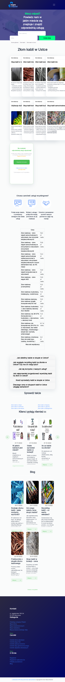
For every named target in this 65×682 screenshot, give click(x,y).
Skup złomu (13, 624)
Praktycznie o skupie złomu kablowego (17, 561)
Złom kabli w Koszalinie (17, 408)
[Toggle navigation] (54, 5)
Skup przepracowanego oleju (19, 630)
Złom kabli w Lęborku (44, 406)
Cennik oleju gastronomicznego (19, 646)
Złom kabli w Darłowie (17, 406)
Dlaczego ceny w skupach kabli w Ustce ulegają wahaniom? (30, 386)
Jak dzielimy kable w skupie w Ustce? (33, 358)
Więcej (47, 464)
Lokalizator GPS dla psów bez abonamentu (23, 679)
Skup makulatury (15, 628)
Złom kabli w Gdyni (16, 405)
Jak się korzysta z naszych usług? (33, 369)
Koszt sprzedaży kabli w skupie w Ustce (33, 380)
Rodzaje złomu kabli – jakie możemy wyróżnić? (17, 511)
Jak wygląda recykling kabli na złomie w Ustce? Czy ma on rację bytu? (30, 363)
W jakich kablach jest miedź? (17, 448)
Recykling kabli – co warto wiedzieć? (45, 511)
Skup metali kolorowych (17, 626)
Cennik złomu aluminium (17, 640)
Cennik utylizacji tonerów (17, 644)
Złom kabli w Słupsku (44, 405)
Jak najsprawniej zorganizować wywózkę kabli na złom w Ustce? (32, 375)
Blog (11, 664)
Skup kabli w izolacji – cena (32, 560)
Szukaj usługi (47, 38)
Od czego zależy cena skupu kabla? (31, 510)
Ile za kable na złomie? (46, 447)
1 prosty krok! (21, 169)
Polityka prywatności (16, 662)
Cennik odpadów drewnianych (19, 648)
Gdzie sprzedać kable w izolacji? (31, 449)
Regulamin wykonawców (17, 660)
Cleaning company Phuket (18, 622)
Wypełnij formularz (22, 162)
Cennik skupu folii (15, 642)
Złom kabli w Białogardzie (45, 408)
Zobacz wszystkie (33, 589)
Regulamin (13, 658)
